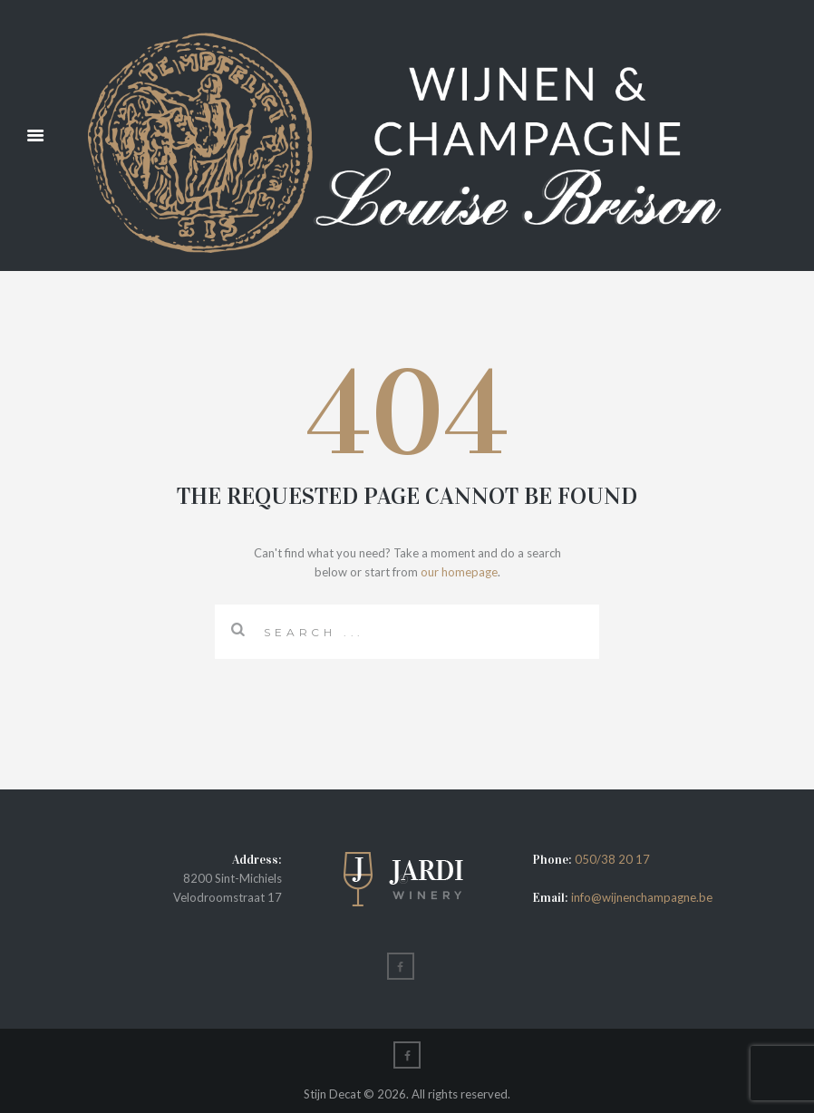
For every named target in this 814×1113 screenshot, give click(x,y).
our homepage (459, 572)
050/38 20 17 (612, 859)
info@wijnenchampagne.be (640, 897)
